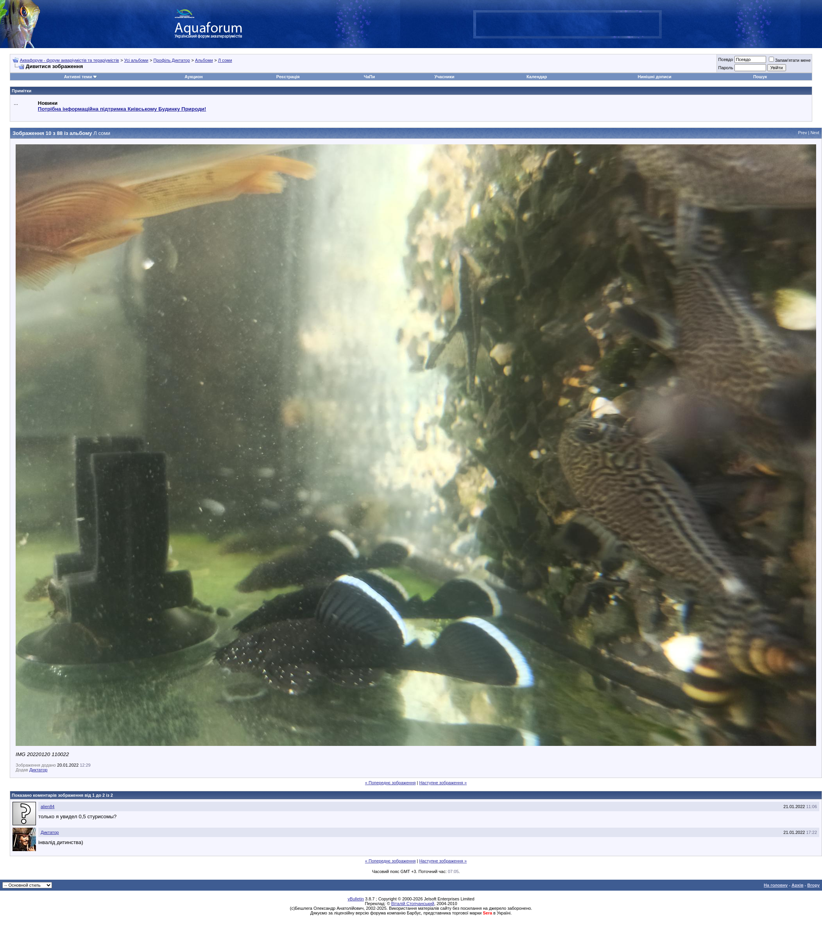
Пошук (760, 76)
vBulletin (355, 898)
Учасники (444, 76)
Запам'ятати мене (790, 60)
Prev (802, 132)
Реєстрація (288, 76)
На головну (776, 885)
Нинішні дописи (654, 76)
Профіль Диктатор (171, 60)
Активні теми (78, 76)
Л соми (225, 60)
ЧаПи (369, 76)
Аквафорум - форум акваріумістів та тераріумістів (69, 60)
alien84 (47, 806)
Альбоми (204, 60)
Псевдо (725, 59)
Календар (537, 76)
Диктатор (38, 769)
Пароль (725, 67)
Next (814, 132)
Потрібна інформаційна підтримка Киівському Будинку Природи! (122, 109)
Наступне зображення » (443, 782)
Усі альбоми (136, 60)
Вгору (813, 885)
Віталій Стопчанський (412, 903)
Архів (797, 885)
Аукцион (193, 76)
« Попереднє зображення (390, 782)
